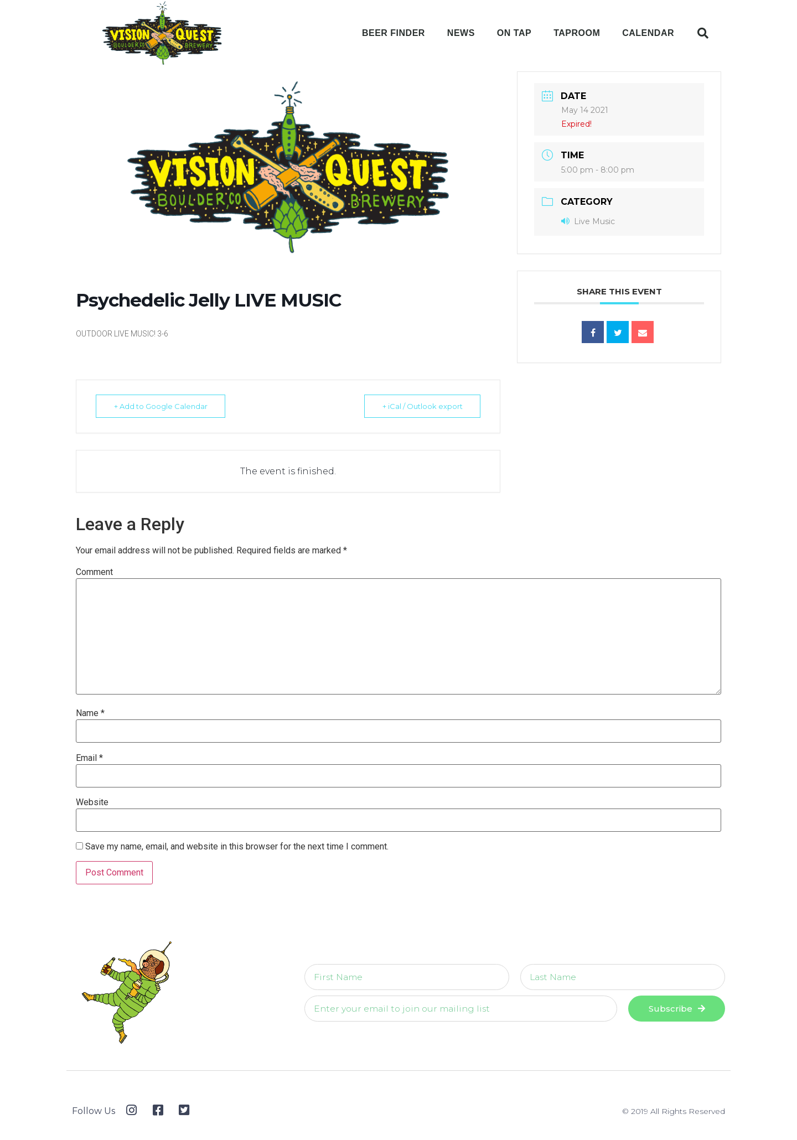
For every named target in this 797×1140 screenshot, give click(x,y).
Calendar (648, 33)
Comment (94, 572)
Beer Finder (393, 33)
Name (90, 713)
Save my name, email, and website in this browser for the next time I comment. (237, 846)
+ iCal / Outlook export (421, 406)
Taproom (576, 33)
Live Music (588, 221)
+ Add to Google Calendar (162, 406)
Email (89, 758)
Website (92, 802)
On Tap (514, 33)
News (461, 33)
